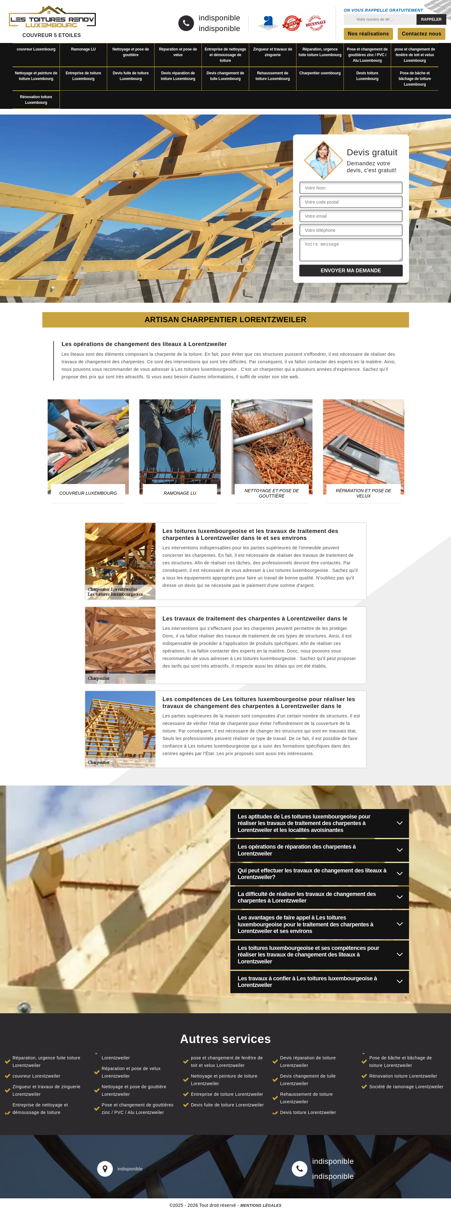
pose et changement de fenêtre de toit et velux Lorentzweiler (227, 1061)
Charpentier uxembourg (320, 73)
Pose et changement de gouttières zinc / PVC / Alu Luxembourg (367, 55)
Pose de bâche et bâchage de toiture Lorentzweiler (400, 1061)
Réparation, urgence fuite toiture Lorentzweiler (47, 1061)
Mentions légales (260, 1205)
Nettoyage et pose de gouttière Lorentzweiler (134, 1090)
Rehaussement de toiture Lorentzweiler (306, 1098)
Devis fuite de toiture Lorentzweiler (227, 1104)
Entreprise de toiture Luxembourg (83, 76)
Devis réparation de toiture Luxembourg (178, 76)
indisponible (219, 18)
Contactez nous (421, 33)
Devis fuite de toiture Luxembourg (131, 76)
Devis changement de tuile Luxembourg (225, 76)
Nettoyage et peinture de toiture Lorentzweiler (224, 1079)
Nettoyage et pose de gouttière (131, 52)
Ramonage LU (83, 49)
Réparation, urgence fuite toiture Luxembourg (319, 52)
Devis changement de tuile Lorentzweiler (308, 1079)
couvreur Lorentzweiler (36, 1076)
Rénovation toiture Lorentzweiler (403, 1076)
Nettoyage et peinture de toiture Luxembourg (36, 76)
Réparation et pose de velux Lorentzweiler (131, 1072)
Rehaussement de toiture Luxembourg (272, 76)
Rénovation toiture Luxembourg (36, 100)
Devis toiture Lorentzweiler (308, 1112)
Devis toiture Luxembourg (367, 76)
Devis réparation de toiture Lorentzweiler (308, 1061)
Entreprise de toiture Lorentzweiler (227, 1094)
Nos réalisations (368, 33)
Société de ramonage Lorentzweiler (406, 1086)
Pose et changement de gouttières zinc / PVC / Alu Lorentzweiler (138, 1108)
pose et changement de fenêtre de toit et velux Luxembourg (415, 55)
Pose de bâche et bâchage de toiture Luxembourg (415, 79)
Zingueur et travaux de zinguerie (272, 52)
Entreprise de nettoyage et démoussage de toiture (225, 55)
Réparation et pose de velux (178, 52)
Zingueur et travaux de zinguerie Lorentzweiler (47, 1090)
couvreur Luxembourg (36, 49)
